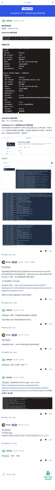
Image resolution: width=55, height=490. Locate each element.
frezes (6, 315)
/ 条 (27, 2)
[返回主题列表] (2, 2)
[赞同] (41, 251)
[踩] (46, 251)
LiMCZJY (7, 267)
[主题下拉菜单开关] (53, 2)
